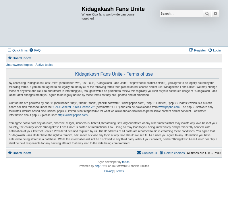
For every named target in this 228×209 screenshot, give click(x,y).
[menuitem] (34, 50)
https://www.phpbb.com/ (73, 115)
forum (126, 162)
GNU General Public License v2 (73, 107)
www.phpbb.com (169, 107)
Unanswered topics (19, 64)
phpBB (99, 166)
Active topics (44, 64)
